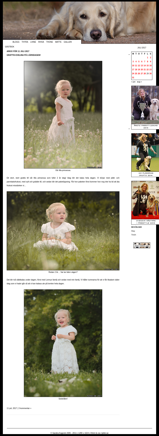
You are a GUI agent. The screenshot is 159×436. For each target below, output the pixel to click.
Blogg (16, 42)
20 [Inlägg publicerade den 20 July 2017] (142, 70)
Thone (49, 42)
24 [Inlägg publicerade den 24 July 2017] (133, 74)
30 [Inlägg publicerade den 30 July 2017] (150, 74)
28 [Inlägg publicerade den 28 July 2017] (145, 74)
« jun (133, 82)
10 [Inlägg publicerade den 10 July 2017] (133, 66)
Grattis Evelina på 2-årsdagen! (24, 55)
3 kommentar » (25, 408)
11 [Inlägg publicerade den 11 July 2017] (136, 66)
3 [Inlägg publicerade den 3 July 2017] (133, 62)
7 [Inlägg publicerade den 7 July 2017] (144, 62)
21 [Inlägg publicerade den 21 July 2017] (145, 70)
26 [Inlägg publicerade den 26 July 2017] (139, 74)
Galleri (68, 42)
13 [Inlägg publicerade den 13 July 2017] (142, 66)
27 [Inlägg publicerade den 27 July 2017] (142, 74)
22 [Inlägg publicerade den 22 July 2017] (148, 70)
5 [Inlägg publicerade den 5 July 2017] (139, 62)
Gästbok (9, 47)
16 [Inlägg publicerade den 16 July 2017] (150, 66)
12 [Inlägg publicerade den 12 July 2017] (139, 66)
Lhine (33, 42)
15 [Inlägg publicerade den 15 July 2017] (148, 66)
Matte (58, 42)
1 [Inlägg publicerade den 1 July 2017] (147, 58)
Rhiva (41, 42)
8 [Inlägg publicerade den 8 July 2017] (147, 62)
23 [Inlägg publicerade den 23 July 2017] (150, 70)
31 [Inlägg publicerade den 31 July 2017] (133, 78)
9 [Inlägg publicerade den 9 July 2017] (150, 62)
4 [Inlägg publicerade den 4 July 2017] (136, 62)
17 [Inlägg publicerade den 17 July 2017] (133, 70)
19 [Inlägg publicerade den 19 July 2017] (139, 70)
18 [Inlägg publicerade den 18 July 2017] (136, 70)
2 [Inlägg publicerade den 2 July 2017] (150, 58)
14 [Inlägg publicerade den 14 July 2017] (145, 66)
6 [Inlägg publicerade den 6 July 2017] (141, 62)
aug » (139, 82)
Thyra (25, 42)
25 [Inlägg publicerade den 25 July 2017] (136, 74)
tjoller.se (105, 433)
